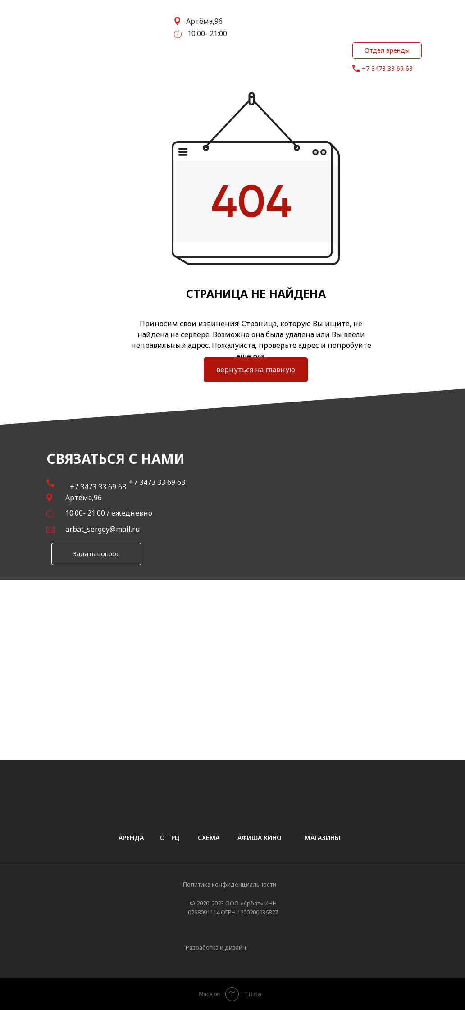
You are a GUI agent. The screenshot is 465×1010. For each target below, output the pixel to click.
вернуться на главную (255, 370)
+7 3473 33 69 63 (387, 68)
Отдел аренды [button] (387, 50)
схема (208, 837)
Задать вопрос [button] (96, 553)
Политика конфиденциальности (229, 884)
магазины (322, 837)
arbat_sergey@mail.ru (102, 529)
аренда (131, 837)
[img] (268, 948)
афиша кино (259, 837)
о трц (170, 837)
